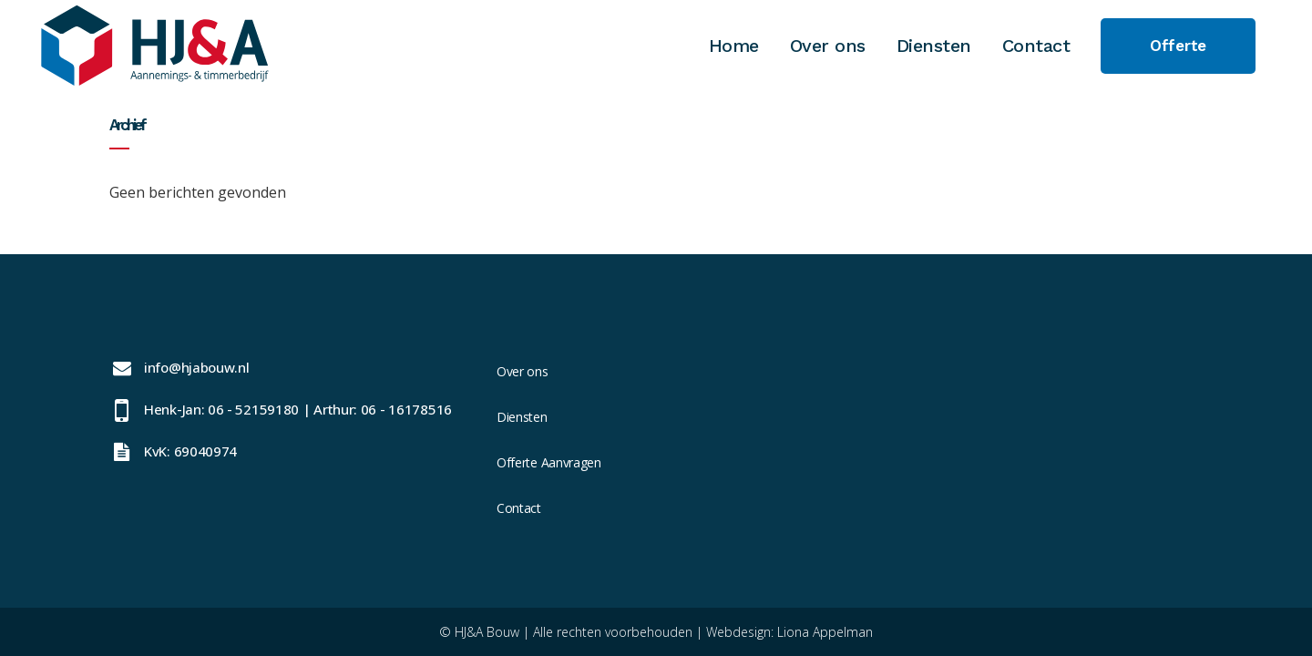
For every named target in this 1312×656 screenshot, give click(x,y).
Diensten (522, 416)
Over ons (522, 371)
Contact (519, 508)
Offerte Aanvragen (549, 462)
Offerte (1178, 45)
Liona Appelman (825, 632)
